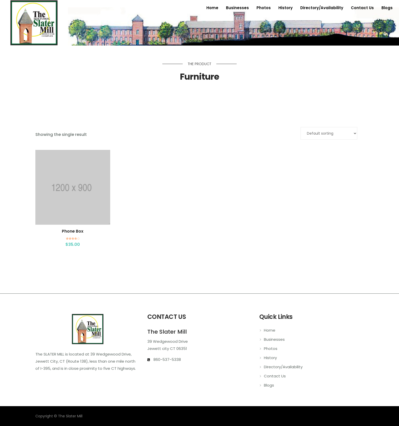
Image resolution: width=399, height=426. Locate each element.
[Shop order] (329, 133)
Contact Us (362, 7)
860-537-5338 (166, 359)
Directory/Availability (321, 7)
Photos (263, 7)
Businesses (237, 7)
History (285, 7)
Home (212, 7)
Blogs (387, 7)
